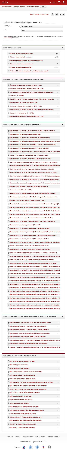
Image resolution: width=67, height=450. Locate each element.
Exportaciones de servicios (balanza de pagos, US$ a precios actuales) (32, 221)
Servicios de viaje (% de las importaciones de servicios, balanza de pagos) (33, 172)
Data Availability (8, 37)
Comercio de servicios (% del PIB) (21, 190)
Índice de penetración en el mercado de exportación (26, 60)
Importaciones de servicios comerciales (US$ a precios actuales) (30, 158)
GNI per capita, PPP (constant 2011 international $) (26, 417)
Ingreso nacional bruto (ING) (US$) (21, 399)
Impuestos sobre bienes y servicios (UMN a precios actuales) (29, 329)
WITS (5, 2)
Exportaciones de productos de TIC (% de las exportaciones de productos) (33, 197)
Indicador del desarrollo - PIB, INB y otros (33, 355)
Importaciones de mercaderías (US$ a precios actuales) (27, 200)
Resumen (16, 6)
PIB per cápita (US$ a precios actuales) (22, 375)
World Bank (50, 447)
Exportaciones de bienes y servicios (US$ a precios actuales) (29, 238)
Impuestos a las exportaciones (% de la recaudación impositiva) (30, 322)
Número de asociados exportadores (21, 64)
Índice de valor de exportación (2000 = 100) (23, 102)
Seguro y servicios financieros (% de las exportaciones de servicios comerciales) (35, 256)
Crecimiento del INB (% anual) (19, 403)
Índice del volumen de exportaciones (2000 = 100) (25, 106)
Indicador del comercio (33, 47)
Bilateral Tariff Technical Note (39, 14)
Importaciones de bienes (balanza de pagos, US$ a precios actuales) (31, 92)
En (50, 2)
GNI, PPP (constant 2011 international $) (22, 424)
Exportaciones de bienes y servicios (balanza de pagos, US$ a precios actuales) (35, 232)
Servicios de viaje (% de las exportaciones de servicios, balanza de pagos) (33, 263)
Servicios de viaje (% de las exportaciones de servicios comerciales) (31, 259)
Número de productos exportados (20, 67)
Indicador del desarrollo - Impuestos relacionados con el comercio (33, 317)
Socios (22, 6)
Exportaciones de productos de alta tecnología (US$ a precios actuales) (32, 193)
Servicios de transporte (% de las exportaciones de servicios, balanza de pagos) (35, 266)
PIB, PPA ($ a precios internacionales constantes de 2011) (28, 389)
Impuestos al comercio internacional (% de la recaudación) (28, 343)
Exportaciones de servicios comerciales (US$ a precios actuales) (30, 249)
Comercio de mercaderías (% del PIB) (22, 113)
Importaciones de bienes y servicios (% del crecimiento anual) (29, 137)
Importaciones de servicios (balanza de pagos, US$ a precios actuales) (32, 130)
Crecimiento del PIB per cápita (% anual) (23, 378)
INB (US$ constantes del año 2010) (21, 396)
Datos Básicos (7, 6)
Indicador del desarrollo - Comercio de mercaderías (33, 79)
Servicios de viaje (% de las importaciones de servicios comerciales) (31, 169)
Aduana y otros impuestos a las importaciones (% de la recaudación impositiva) (35, 347)
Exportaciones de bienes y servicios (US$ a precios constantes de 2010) (32, 235)
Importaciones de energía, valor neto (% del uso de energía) (29, 186)
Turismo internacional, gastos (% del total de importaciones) (29, 155)
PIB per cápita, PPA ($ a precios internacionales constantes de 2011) (31, 382)
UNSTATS (37, 447)
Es (54, 2)
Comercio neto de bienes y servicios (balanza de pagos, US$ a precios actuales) (35, 277)
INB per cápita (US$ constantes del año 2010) (24, 406)
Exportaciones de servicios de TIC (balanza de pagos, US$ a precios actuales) (34, 179)
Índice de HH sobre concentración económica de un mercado (29, 71)
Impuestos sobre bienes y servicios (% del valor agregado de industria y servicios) (36, 340)
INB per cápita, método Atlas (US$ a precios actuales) (27, 410)
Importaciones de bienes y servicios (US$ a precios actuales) (29, 148)
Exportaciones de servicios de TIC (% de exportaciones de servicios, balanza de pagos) (37, 270)
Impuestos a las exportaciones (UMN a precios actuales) (28, 336)
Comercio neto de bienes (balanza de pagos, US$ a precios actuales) (31, 99)
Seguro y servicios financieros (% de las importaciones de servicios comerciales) (35, 165)
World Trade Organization (43, 447)
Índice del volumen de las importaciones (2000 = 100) (26, 88)
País (43, 6)
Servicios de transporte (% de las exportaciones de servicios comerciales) (33, 252)
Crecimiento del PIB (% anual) (19, 368)
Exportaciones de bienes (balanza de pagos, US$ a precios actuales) (31, 109)
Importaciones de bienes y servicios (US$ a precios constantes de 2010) (33, 144)
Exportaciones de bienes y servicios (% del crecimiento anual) (29, 228)
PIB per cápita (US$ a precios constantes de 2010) (26, 371)
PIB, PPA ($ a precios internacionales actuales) (25, 392)
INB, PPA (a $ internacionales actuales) (22, 427)
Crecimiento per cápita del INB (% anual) (23, 413)
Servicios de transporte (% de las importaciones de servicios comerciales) (33, 162)
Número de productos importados (20, 57)
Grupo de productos (32, 6)
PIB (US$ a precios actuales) (19, 364)
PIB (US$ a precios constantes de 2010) (22, 361)
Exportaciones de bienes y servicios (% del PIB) (25, 225)
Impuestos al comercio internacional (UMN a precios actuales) (29, 333)
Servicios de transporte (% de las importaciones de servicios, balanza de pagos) (35, 176)
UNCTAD (30, 447)
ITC (24, 447)
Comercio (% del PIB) (17, 95)
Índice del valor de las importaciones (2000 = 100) (25, 85)
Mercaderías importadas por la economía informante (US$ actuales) (31, 218)
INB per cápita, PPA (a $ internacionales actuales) (25, 420)
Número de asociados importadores (21, 53)
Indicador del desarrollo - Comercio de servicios (33, 125)
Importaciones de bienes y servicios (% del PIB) (25, 134)
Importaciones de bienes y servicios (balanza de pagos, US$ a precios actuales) (35, 141)
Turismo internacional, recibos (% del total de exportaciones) (29, 245)
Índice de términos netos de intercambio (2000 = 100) (26, 116)
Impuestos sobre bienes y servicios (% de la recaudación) (28, 326)
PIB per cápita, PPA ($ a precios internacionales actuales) (28, 385)
